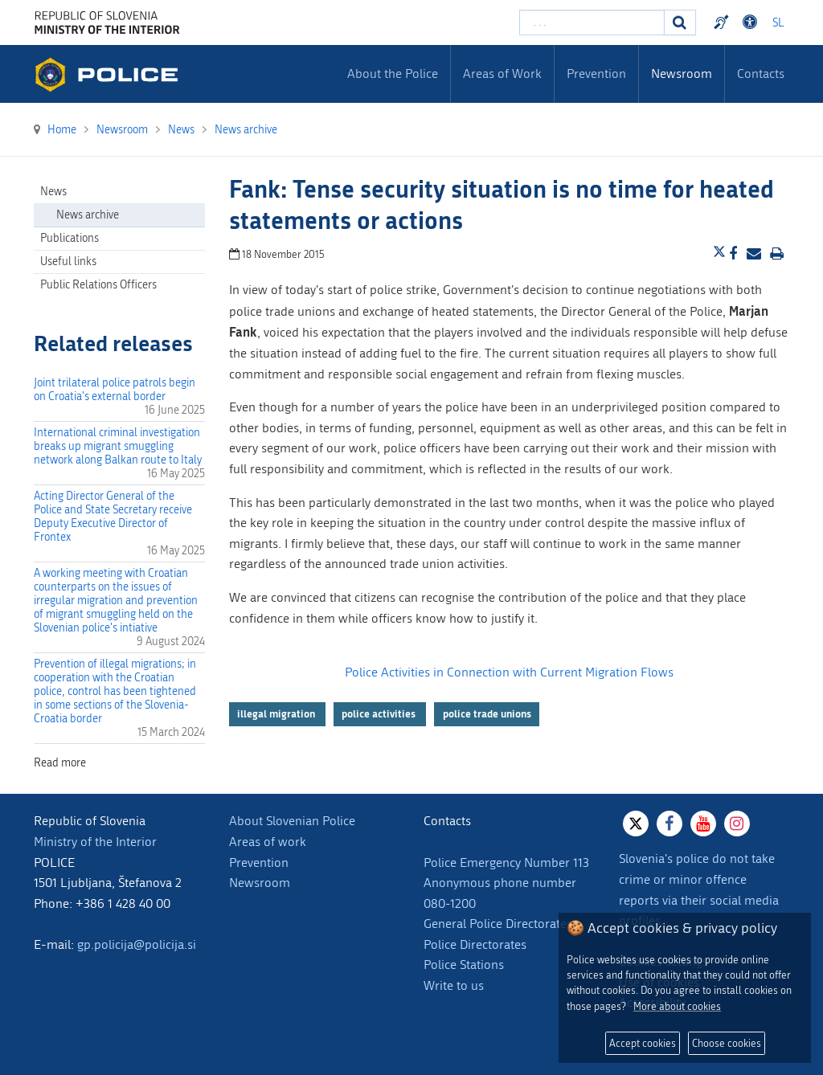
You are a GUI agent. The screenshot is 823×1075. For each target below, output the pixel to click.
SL (778, 23)
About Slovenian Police (292, 820)
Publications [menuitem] (69, 238)
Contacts (760, 73)
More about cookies (677, 1006)
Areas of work (267, 841)
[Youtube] (703, 823)
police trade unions (487, 713)
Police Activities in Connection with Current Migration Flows (509, 672)
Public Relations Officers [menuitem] (98, 285)
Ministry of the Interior (95, 841)
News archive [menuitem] (87, 215)
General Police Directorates (498, 923)
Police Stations (464, 964)
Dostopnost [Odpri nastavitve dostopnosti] (752, 22)
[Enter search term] (592, 22)
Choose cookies (726, 1043)
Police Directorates (475, 944)
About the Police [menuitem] (392, 73)
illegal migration (277, 713)
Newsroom (259, 882)
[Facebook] (669, 823)
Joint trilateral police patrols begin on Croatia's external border (114, 389)
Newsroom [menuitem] (681, 73)
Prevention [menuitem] (596, 73)
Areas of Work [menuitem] (502, 73)
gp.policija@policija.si (136, 944)
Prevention (259, 862)
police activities (380, 713)
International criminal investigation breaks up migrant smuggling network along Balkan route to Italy (118, 446)
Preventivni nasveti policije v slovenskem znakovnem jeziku (723, 22)
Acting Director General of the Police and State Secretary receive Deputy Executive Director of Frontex (113, 516)
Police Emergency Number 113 (506, 862)
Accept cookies (642, 1043)
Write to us (454, 985)
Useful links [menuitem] (68, 261)
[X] (636, 823)
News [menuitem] (53, 191)
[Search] (680, 22)
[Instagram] (737, 823)
